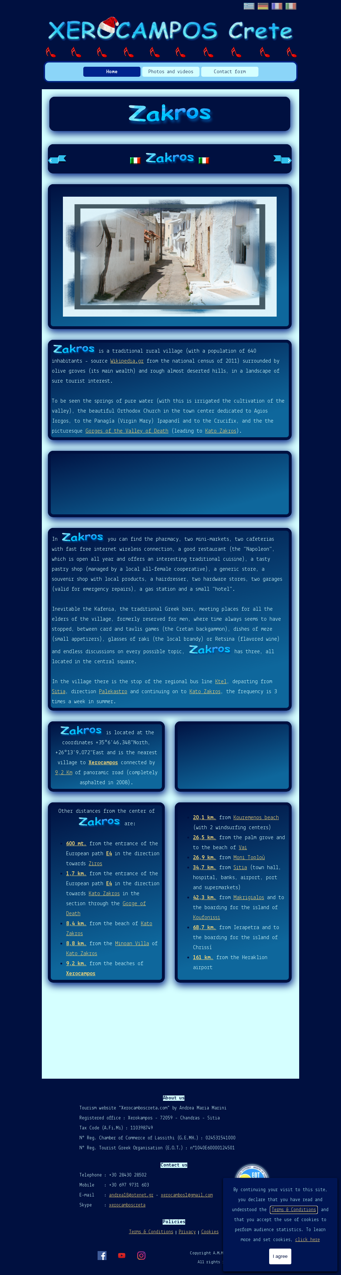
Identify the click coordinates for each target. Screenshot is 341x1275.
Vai (243, 848)
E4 (109, 854)
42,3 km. (204, 898)
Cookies (210, 1232)
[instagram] (141, 1255)
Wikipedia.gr (127, 361)
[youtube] (121, 1255)
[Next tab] (282, 159)
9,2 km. (76, 964)
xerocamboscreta (127, 1205)
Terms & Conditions (294, 1210)
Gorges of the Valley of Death (126, 431)
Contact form (230, 72)
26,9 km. (204, 858)
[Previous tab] (57, 159)
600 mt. (76, 844)
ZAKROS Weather (169, 484)
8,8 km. (76, 944)
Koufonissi (206, 918)
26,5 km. (204, 838)
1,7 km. (76, 874)
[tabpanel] (170, 159)
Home (112, 72)
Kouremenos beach (256, 818)
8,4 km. (76, 924)
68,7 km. (204, 928)
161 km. (203, 958)
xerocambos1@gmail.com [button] (187, 1195)
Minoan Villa (132, 944)
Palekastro (113, 692)
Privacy (187, 1232)
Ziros (95, 864)
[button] (170, 257)
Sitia (58, 692)
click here (307, 1240)
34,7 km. (204, 868)
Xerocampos (103, 763)
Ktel (221, 682)
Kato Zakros (220, 431)
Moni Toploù (249, 858)
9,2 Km (63, 773)
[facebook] (102, 1255)
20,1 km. (204, 818)
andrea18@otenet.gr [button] (131, 1195)
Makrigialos (248, 898)
